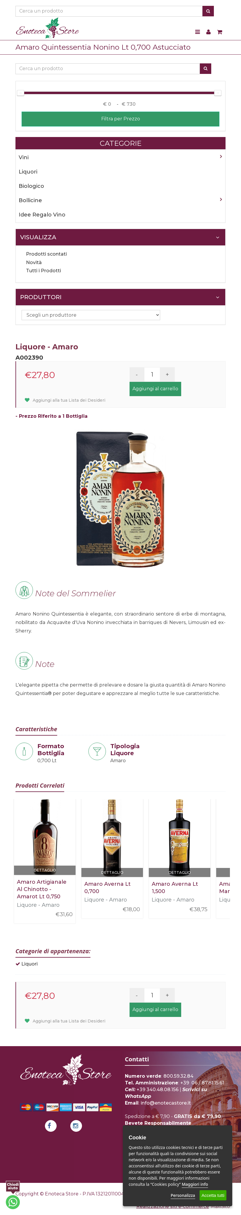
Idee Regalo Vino (42, 215)
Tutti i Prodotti (43, 270)
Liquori (28, 172)
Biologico (31, 186)
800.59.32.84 (178, 1076)
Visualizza (119, 237)
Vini (24, 157)
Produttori (119, 297)
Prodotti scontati (46, 254)
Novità (34, 262)
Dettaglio (45, 870)
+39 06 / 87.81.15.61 (202, 1083)
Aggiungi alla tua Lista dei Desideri (65, 400)
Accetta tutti (213, 1195)
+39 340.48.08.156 (158, 1089)
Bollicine (30, 200)
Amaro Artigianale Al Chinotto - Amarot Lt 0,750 (42, 889)
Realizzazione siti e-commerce (172, 1206)
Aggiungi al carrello (155, 388)
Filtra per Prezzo (120, 119)
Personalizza (183, 1195)
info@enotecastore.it (166, 1103)
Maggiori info (195, 1184)
